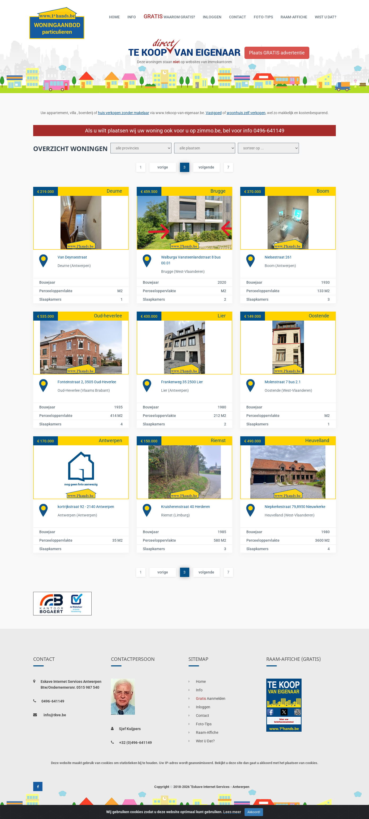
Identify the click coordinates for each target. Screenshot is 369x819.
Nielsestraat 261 (278, 257)
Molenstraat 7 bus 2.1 (283, 382)
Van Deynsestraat (72, 257)
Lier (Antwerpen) (175, 390)
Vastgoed (214, 113)
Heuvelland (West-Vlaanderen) (290, 515)
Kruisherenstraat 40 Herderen (185, 507)
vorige (162, 167)
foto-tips (263, 17)
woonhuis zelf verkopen (246, 113)
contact (237, 17)
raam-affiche (294, 17)
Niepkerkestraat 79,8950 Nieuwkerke (295, 507)
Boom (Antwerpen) (280, 266)
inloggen (212, 17)
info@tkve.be (55, 715)
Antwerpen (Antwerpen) (77, 515)
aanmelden (206, 698)
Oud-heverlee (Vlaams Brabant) (84, 390)
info (131, 17)
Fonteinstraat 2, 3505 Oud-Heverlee (87, 382)
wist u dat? (325, 17)
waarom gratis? (169, 16)
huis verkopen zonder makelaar (123, 113)
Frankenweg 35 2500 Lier (182, 382)
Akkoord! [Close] (253, 812)
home (114, 17)
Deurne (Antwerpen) (74, 266)
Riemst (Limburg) (175, 515)
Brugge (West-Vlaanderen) (183, 271)
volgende (206, 167)
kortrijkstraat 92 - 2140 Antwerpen (86, 507)
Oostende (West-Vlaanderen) (288, 390)
